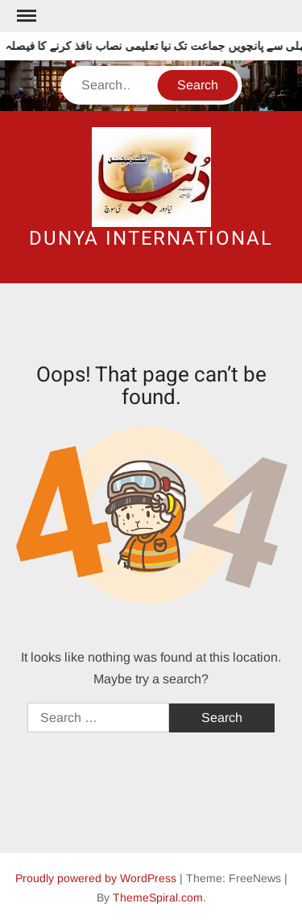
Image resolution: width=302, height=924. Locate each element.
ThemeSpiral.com (158, 897)
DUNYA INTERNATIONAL (150, 239)
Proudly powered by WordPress (95, 878)
